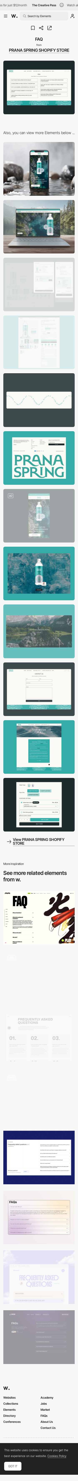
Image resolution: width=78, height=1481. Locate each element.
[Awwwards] (14, 16)
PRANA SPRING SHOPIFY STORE (39, 50)
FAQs (44, 1415)
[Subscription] (39, 805)
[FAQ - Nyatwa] (39, 1277)
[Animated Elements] (39, 400)
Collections (10, 1403)
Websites (9, 1397)
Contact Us (48, 1427)
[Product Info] (39, 573)
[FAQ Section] (39, 1337)
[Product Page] (39, 342)
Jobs (44, 1403)
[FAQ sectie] (39, 978)
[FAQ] (39, 918)
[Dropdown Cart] (39, 284)
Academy (47, 1397)
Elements (9, 1409)
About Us (47, 1421)
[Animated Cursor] (39, 631)
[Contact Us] (39, 689)
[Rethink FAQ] (39, 1037)
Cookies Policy (56, 1456)
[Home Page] (39, 516)
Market (45, 1409)
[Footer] (39, 458)
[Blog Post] (39, 747)
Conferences (12, 1421)
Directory (9, 1415)
